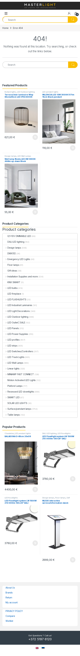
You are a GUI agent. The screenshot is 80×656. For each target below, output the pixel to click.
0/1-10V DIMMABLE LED (17, 236)
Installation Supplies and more (20, 276)
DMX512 (9, 253)
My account (12, 602)
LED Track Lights (13, 357)
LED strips (10, 345)
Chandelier (9, 433)
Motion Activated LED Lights (19, 380)
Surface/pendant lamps (17, 408)
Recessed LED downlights (18, 391)
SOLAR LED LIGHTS (15, 403)
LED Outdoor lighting (26, 92)
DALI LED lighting (13, 241)
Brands (9, 592)
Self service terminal (56, 499)
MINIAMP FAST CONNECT (18, 374)
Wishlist (9, 621)
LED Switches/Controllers (18, 351)
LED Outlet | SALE (14, 322)
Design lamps (10, 156)
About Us (10, 587)
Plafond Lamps (12, 386)
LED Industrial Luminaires (17, 305)
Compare (10, 616)
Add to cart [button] (35, 137)
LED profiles (11, 339)
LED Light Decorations (16, 311)
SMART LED (11, 397)
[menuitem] (37, 648)
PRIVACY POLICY (14, 611)
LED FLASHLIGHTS (14, 299)
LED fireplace (12, 293)
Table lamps (11, 414)
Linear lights (11, 368)
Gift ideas (10, 270)
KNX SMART (11, 282)
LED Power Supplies (15, 334)
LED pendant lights (50, 92)
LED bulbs (10, 288)
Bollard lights (10, 92)
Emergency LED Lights (16, 259)
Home (5, 28)
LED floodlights (64, 433)
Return (9, 597)
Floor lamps (11, 265)
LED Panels (11, 328)
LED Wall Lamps (24, 156)
